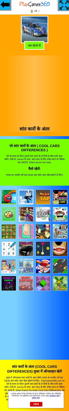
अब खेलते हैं (34, 45)
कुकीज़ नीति (36, 398)
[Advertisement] (34, 89)
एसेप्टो (36, 404)
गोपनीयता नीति (54, 396)
